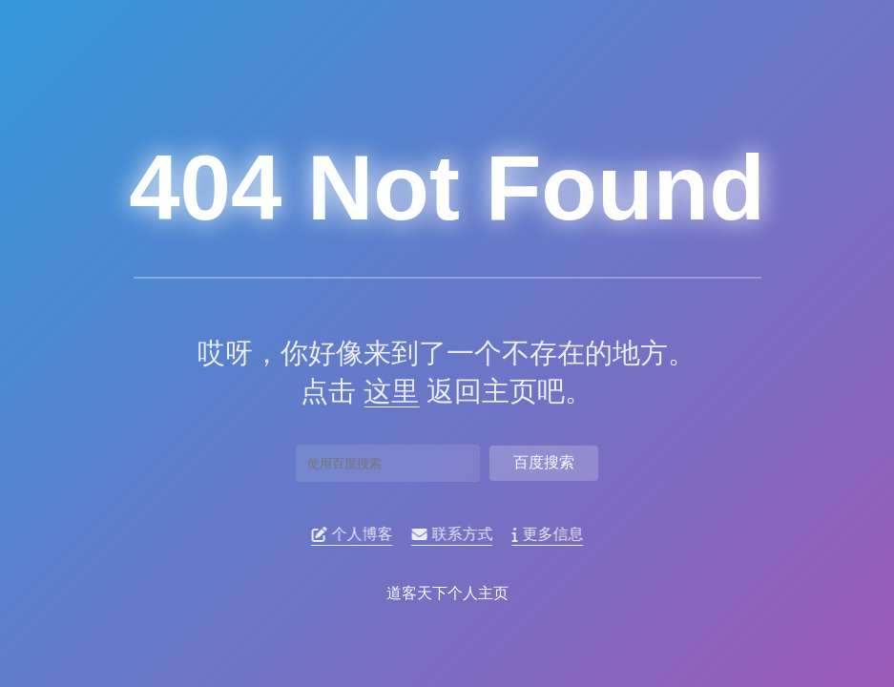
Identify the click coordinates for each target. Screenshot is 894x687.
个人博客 (356, 534)
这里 (383, 391)
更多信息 (552, 534)
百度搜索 (543, 459)
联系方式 (456, 534)
